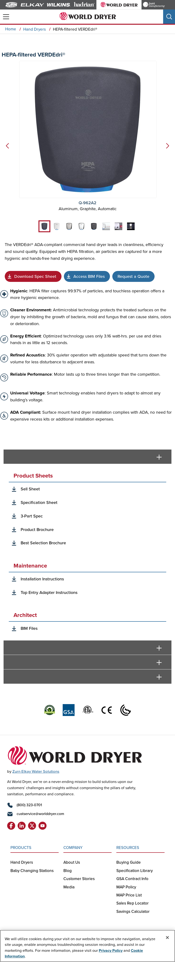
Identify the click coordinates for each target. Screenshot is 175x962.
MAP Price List (129, 895)
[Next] (168, 147)
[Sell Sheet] (28, 489)
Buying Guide (129, 862)
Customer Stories (79, 878)
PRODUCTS (20, 847)
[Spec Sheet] (33, 276)
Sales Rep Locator (132, 903)
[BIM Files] (27, 628)
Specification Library (134, 870)
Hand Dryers (21, 862)
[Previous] (6, 147)
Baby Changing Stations (32, 870)
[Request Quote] (133, 276)
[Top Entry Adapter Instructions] (47, 592)
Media (69, 887)
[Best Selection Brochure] (35, 529)
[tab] (44, 226)
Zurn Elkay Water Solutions (35, 771)
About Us (71, 862)
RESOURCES (127, 847)
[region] (87, 946)
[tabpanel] (87, 552)
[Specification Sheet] (37, 502)
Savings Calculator (133, 911)
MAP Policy (126, 887)
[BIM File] (87, 276)
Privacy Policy (111, 950)
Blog (67, 870)
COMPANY (73, 847)
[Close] (167, 937)
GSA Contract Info (132, 878)
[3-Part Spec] (29, 516)
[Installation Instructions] (40, 579)
